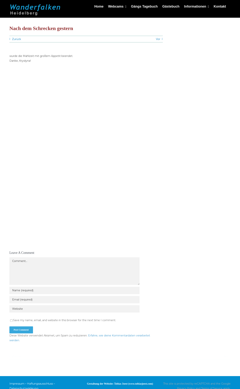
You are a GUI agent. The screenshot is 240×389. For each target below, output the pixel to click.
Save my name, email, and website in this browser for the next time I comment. (64, 321)
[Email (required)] (74, 300)
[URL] (74, 310)
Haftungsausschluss (40, 383)
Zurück (16, 39)
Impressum (16, 383)
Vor (158, 39)
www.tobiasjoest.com (140, 383)
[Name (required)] (74, 291)
